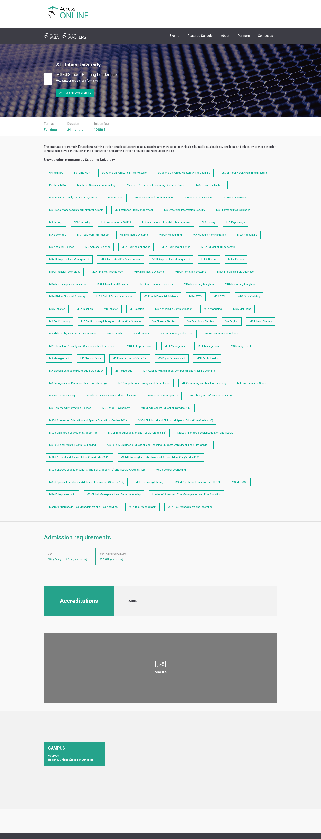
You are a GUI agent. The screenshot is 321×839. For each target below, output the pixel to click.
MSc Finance (115, 197)
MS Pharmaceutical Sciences (233, 209)
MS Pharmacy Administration (130, 358)
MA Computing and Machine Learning (204, 383)
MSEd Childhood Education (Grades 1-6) (73, 432)
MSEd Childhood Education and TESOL (198, 482)
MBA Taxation (57, 308)
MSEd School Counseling (171, 469)
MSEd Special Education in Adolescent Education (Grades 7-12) (86, 482)
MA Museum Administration (209, 234)
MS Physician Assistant (171, 358)
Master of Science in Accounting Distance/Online (156, 185)
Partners (243, 36)
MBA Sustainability (249, 296)
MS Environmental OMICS (116, 222)
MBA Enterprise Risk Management (69, 259)
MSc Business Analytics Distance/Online (73, 197)
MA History (208, 222)
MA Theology (141, 333)
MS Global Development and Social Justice (111, 395)
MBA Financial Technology (64, 271)
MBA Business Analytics (136, 246)
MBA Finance (209, 259)
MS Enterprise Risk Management (134, 209)
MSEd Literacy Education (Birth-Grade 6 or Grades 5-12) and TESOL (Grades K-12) (97, 469)
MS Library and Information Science (211, 395)
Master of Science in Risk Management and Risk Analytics (186, 494)
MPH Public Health (207, 358)
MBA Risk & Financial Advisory (67, 296)
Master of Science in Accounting (96, 185)
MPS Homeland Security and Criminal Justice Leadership (82, 346)
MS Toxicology (123, 370)
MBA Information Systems (190, 271)
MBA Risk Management (142, 506)
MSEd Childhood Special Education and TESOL (205, 432)
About (225, 36)
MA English (231, 321)
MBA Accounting (247, 234)
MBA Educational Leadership (218, 246)
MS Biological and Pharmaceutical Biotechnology (78, 383)
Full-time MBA (82, 172)
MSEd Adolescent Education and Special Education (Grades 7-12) (88, 420)
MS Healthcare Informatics (93, 234)
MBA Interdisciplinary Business (235, 271)
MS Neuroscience (90, 358)
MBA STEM (195, 296)
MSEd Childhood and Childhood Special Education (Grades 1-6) (175, 420)
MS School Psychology (116, 407)
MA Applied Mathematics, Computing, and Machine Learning (179, 370)
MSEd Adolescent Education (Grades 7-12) (166, 407)
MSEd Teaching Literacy (150, 482)
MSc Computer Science (199, 197)
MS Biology (56, 222)
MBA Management (175, 346)
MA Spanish (114, 333)
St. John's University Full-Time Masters (124, 172)
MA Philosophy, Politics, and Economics (72, 333)
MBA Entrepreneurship (140, 346)
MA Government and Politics (221, 333)
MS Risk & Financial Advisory (161, 296)
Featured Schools (200, 36)
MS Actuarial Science (61, 246)
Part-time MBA (57, 185)
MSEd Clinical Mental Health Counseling (72, 444)
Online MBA (56, 172)
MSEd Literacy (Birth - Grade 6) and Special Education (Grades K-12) (161, 457)
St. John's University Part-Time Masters (244, 172)
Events (174, 36)
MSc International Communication (154, 197)
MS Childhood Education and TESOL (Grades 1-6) (137, 432)
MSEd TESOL (239, 482)
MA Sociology (57, 234)
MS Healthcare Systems (134, 234)
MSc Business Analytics (210, 185)
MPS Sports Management (163, 395)
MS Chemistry (82, 222)
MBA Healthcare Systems (149, 271)
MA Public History (59, 321)
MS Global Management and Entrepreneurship (76, 209)
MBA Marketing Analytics (199, 284)
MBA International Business (113, 284)
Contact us (265, 36)
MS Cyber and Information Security (184, 209)
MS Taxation (111, 308)
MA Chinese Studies (164, 321)
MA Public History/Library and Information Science (111, 321)
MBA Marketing (213, 308)
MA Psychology (235, 222)
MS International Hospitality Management (166, 222)
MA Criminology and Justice (176, 333)
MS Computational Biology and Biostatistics (144, 383)
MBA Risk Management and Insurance (190, 506)
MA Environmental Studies (252, 383)
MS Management (241, 346)
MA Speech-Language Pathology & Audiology (76, 370)
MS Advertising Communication (173, 308)
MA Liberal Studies (261, 321)
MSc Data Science (235, 197)
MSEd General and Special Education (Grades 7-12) (79, 457)
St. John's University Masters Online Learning (184, 172)
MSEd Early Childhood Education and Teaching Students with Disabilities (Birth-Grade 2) (158, 444)
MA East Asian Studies (200, 321)
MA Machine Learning (62, 395)
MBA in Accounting (170, 234)
